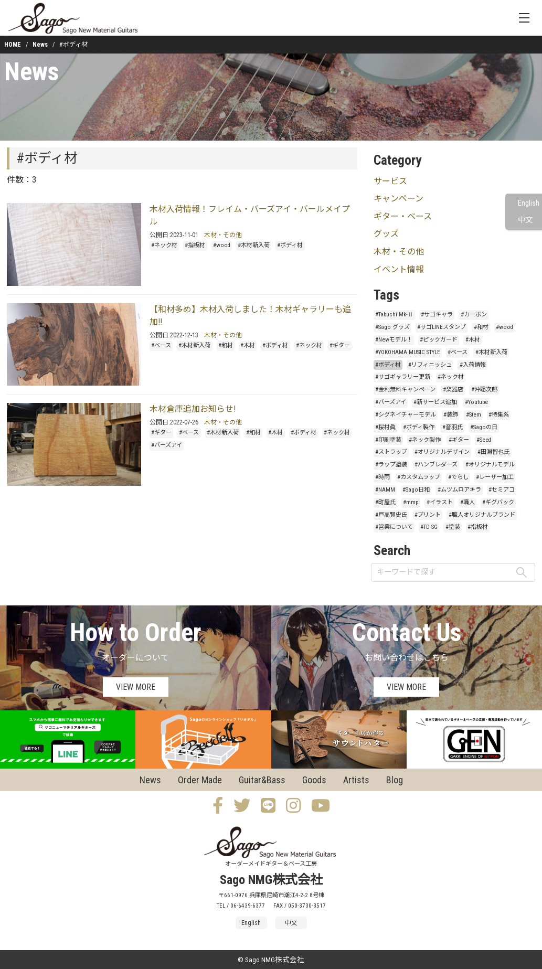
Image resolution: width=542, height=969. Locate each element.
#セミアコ (501, 489)
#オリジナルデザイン (442, 452)
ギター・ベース (403, 216)
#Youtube (476, 402)
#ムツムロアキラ (459, 489)
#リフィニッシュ (430, 364)
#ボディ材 (290, 245)
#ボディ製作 (418, 427)
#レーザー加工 (495, 477)
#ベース (161, 345)
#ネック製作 (425, 439)
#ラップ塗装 (391, 464)
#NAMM (385, 489)
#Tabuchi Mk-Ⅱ (394, 314)
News (40, 44)
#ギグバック (498, 502)
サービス (390, 181)
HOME (12, 44)
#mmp (411, 502)
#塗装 (452, 527)
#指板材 (195, 245)
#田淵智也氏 (493, 452)
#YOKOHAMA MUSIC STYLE (407, 352)
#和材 (225, 345)
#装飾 (450, 414)
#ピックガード (439, 339)
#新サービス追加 (435, 402)
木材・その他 (223, 235)
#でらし (458, 477)
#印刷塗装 (388, 439)
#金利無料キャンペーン (405, 389)
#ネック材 (164, 245)
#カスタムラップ (418, 477)
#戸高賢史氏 (391, 515)
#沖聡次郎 (484, 389)
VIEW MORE (135, 687)
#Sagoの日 (483, 427)
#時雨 (382, 477)
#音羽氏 (452, 427)
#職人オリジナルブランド (482, 515)
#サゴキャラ (437, 314)
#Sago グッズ (392, 327)
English (528, 203)
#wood (221, 245)
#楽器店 (453, 389)
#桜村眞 (385, 427)
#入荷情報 (473, 364)
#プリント (428, 515)
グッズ (386, 234)
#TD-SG (429, 527)
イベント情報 (399, 269)
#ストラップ (391, 452)
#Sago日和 (416, 489)
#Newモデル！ (393, 339)
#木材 (247, 345)
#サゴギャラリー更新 (402, 377)
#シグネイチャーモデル (405, 414)
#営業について (394, 527)
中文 (525, 220)
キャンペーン (398, 199)
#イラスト (440, 502)
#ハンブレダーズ (436, 464)
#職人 (467, 502)
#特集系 (498, 414)
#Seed (483, 439)
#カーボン (474, 314)
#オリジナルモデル (490, 464)
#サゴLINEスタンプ (441, 327)
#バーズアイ (166, 445)
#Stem (473, 414)
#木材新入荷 (254, 245)
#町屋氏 (385, 502)
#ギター (340, 345)
